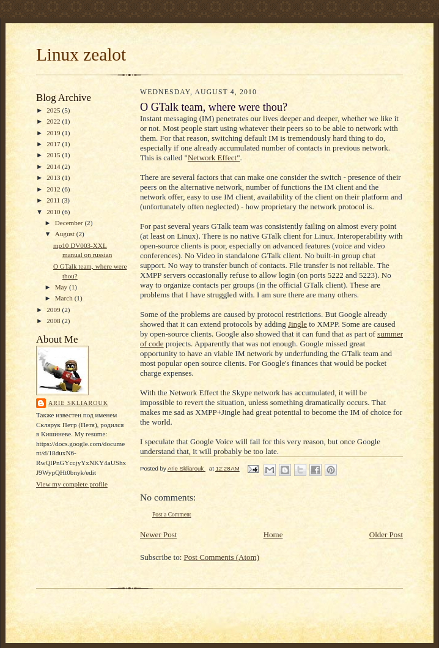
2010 (54, 211)
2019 (54, 132)
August (65, 233)
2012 (54, 189)
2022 (54, 121)
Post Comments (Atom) (222, 557)
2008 (54, 320)
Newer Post (158, 534)
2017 (54, 143)
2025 (54, 110)
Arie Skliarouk (78, 403)
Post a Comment (171, 514)
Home (273, 534)
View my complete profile (72, 484)
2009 (54, 309)
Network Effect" (214, 157)
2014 (54, 166)
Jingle (297, 324)
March (65, 298)
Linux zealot (81, 54)
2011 (54, 200)
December (70, 222)
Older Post (386, 534)
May (62, 287)
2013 (54, 177)
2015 (54, 154)
